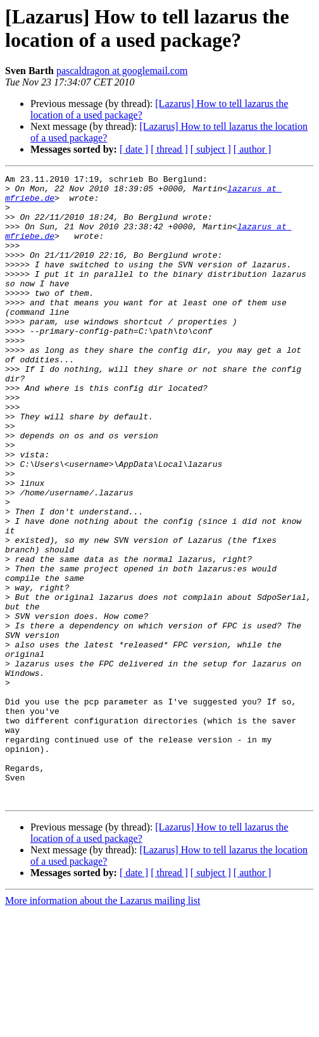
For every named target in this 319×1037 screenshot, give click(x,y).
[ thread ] (169, 149)
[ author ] (253, 149)
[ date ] (134, 149)
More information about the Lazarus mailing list (102, 1026)
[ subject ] (211, 149)
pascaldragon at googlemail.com (121, 70)
